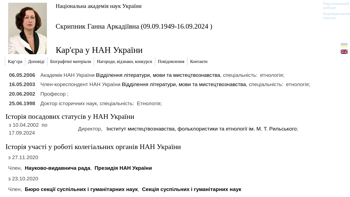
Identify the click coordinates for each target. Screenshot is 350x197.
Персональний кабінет (333, 6)
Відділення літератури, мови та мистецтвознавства (158, 75)
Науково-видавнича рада (57, 168)
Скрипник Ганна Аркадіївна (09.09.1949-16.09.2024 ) (134, 26)
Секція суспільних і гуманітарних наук (191, 189)
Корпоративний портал (333, 16)
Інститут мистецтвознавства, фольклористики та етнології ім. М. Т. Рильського (201, 129)
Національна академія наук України (99, 6)
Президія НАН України (123, 168)
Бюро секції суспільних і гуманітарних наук (81, 189)
